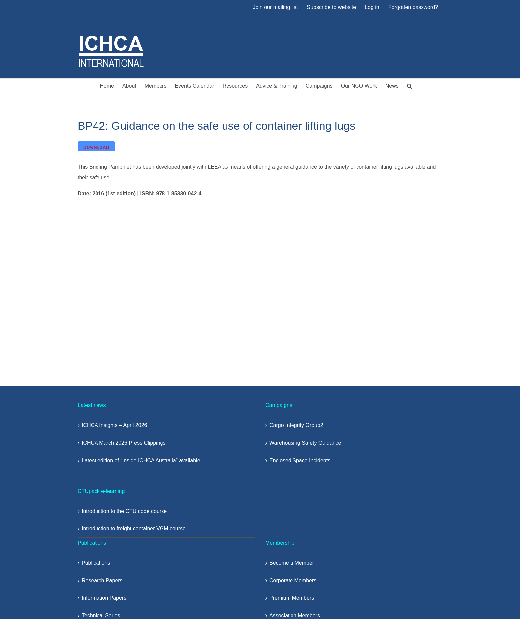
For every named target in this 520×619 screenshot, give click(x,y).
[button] (409, 85)
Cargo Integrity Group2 (296, 425)
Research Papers (102, 580)
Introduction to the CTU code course (124, 511)
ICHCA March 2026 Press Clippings (123, 443)
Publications (96, 563)
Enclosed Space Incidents (299, 460)
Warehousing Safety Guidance (305, 443)
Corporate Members (292, 580)
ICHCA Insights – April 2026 (114, 425)
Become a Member (291, 563)
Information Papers (104, 598)
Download (96, 147)
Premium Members (291, 598)
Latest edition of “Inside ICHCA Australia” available (141, 460)
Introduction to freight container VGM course (134, 528)
